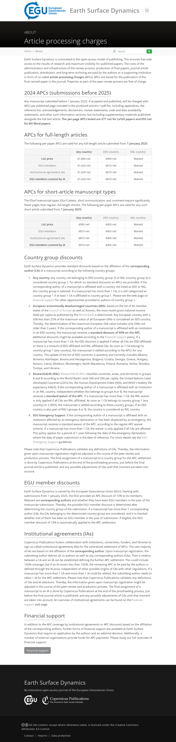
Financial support (37, 650)
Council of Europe (60, 310)
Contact (29, 735)
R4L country (138, 152)
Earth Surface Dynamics (104, 10)
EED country (111, 152)
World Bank (86, 315)
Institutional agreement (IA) (47, 172)
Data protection (61, 735)
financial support (43, 300)
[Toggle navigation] (147, 10)
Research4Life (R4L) (73, 374)
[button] (114, 51)
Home (27, 51)
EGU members (47, 165)
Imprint (42, 735)
